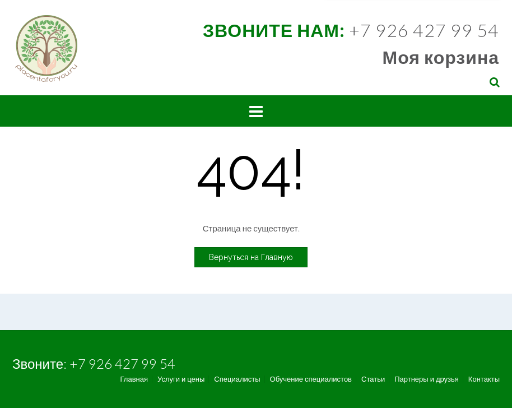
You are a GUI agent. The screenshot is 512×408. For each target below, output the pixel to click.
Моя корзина (441, 57)
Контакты (484, 379)
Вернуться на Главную (251, 257)
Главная (134, 379)
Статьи (373, 379)
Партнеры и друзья (426, 379)
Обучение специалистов (311, 379)
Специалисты (237, 379)
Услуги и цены (180, 379)
